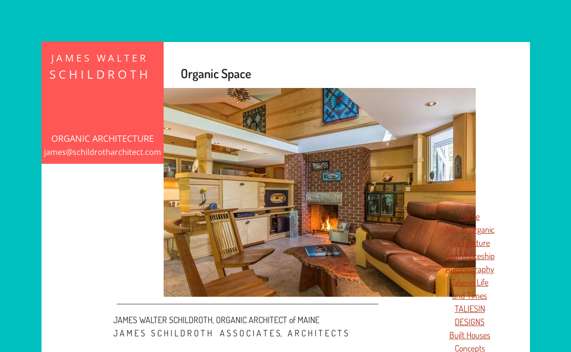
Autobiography (469, 269)
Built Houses (469, 335)
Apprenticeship (470, 255)
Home (470, 216)
